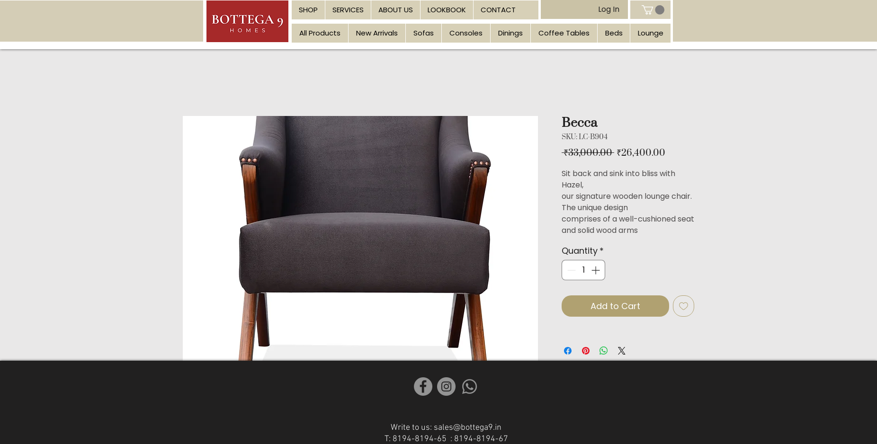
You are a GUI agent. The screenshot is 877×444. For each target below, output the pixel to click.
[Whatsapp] (469, 386)
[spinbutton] (583, 270)
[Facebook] (423, 386)
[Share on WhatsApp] (603, 350)
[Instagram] (446, 386)
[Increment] (596, 270)
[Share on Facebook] (567, 350)
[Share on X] (621, 350)
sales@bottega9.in (467, 428)
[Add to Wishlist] (683, 306)
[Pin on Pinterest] (585, 350)
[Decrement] (570, 270)
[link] (653, 10)
